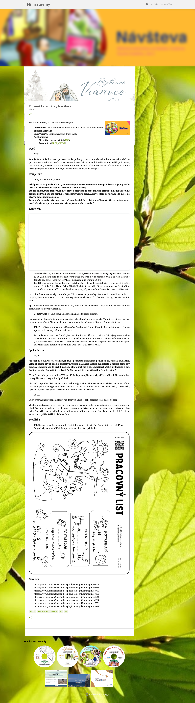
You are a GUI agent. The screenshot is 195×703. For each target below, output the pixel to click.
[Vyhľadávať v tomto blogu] (160, 4)
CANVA (61, 143)
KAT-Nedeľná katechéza (47, 612)
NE (61, 612)
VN (66, 612)
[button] (30, 114)
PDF (67, 140)
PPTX (54, 143)
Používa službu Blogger (97, 694)
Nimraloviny (38, 4)
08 (31, 612)
